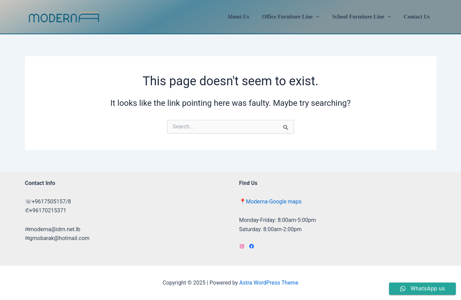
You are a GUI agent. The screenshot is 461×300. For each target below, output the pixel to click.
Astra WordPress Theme (268, 282)
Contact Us (418, 17)
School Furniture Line (364, 16)
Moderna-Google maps (274, 201)
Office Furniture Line (295, 16)
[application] (320, 16)
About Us (244, 17)
